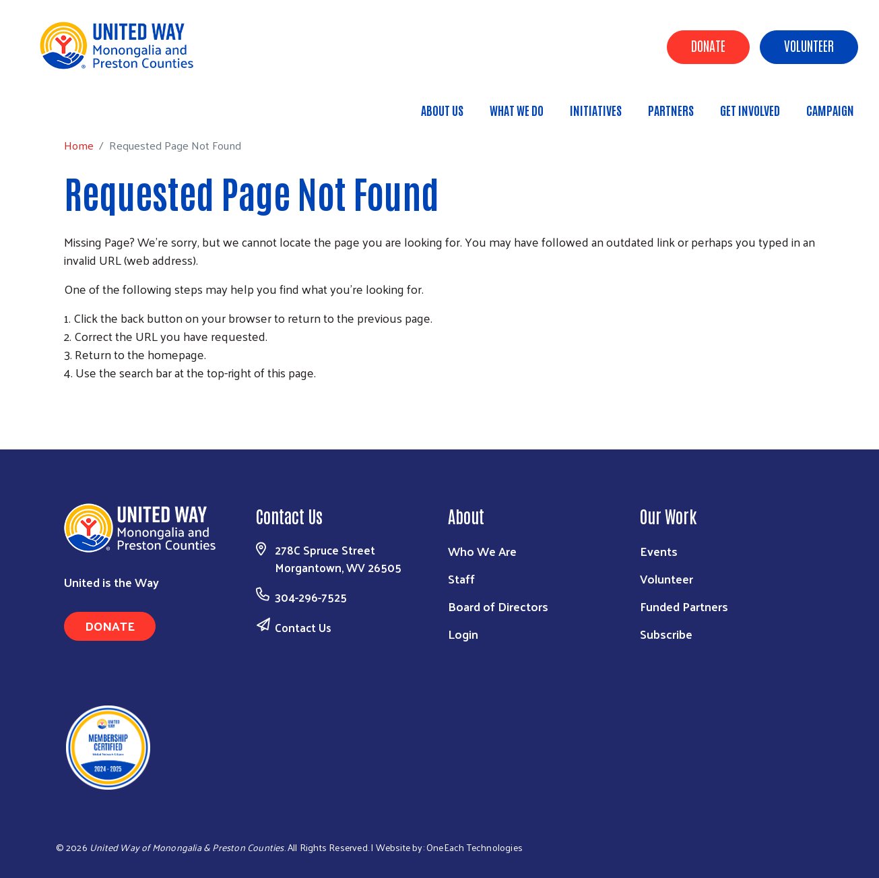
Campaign (830, 110)
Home (79, 104)
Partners (671, 110)
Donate (708, 45)
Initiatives (596, 110)
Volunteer (809, 45)
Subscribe (666, 633)
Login (463, 633)
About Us (442, 110)
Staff (461, 578)
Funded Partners (684, 606)
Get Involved (750, 110)
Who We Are (482, 550)
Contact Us (303, 627)
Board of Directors (498, 606)
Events (659, 550)
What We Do (517, 110)
